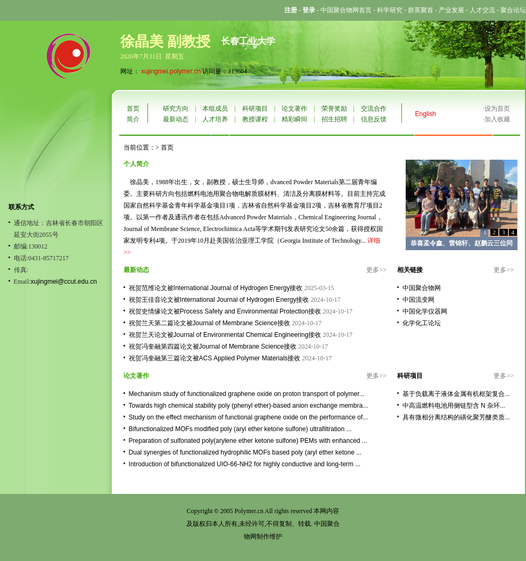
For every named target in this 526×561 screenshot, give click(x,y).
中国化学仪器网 (424, 311)
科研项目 (255, 108)
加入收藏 (497, 119)
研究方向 (175, 108)
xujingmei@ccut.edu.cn (64, 281)
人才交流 (482, 10)
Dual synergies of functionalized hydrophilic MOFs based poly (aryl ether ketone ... (245, 452)
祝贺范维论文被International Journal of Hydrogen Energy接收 (216, 288)
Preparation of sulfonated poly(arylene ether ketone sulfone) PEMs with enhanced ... (248, 440)
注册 (290, 10)
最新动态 (175, 119)
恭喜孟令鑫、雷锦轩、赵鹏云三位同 (461, 243)
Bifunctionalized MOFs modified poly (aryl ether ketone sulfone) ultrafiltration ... (240, 429)
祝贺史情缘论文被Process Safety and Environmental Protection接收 (225, 311)
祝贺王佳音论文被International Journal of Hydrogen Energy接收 (219, 299)
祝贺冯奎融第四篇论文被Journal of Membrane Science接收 (213, 346)
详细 (373, 240)
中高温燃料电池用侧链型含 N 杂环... (453, 405)
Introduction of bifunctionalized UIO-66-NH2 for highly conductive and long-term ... (245, 464)
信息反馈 (374, 119)
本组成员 (215, 108)
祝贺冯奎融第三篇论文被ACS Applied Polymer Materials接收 (215, 358)
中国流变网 (418, 299)
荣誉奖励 (334, 108)
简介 (133, 119)
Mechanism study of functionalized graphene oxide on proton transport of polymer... (247, 394)
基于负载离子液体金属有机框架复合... (456, 394)
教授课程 (255, 119)
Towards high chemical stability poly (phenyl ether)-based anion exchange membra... (248, 405)
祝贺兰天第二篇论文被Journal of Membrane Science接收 (209, 323)
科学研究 (389, 10)
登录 (308, 10)
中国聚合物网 (421, 288)
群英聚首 (420, 10)
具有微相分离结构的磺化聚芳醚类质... (456, 417)
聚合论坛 (513, 10)
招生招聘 (334, 119)
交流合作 (374, 108)
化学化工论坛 (421, 323)
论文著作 (294, 108)
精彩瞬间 (294, 119)
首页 (133, 108)
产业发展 (451, 10)
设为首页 (497, 108)
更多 (372, 270)
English (425, 114)
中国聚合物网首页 (346, 10)
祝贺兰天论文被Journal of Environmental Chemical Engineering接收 (225, 335)
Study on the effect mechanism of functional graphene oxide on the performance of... (248, 417)
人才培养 (215, 119)
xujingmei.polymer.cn (171, 71)
